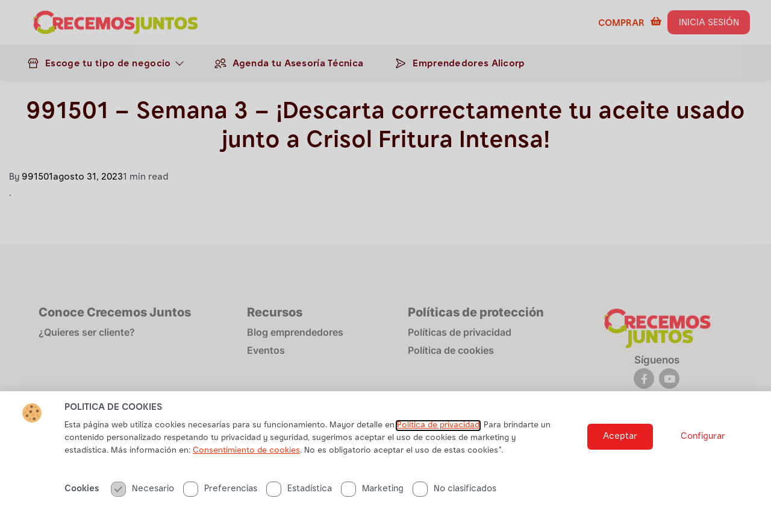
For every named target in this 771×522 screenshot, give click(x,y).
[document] (385, 261)
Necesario (142, 489)
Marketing (372, 489)
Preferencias (220, 489)
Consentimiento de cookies (246, 451)
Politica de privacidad (438, 425)
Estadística (299, 489)
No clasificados (454, 489)
